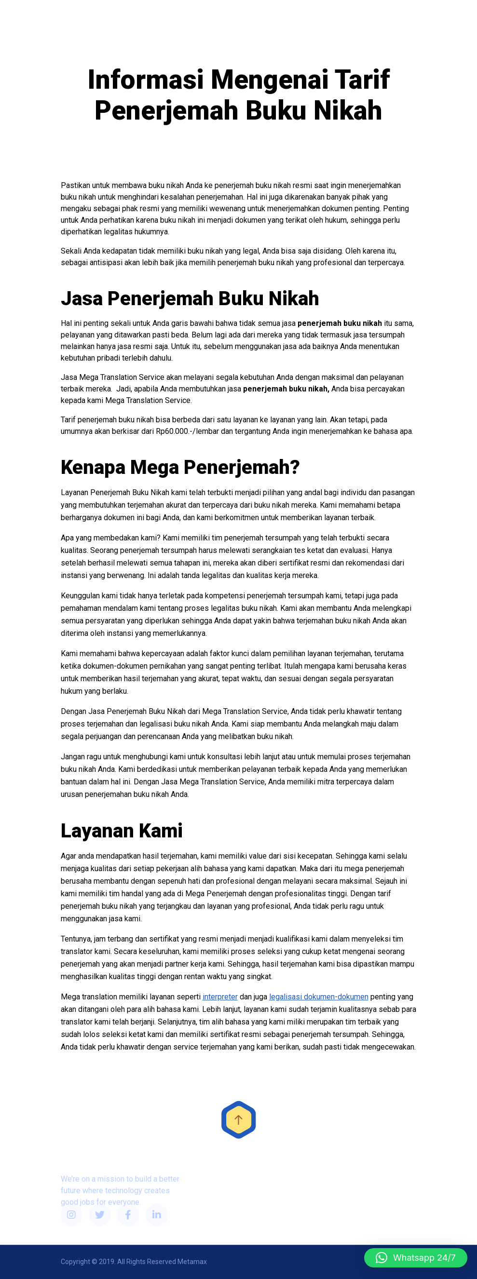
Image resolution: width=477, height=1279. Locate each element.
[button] (415, 1257)
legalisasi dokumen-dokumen (318, 996)
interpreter (220, 996)
